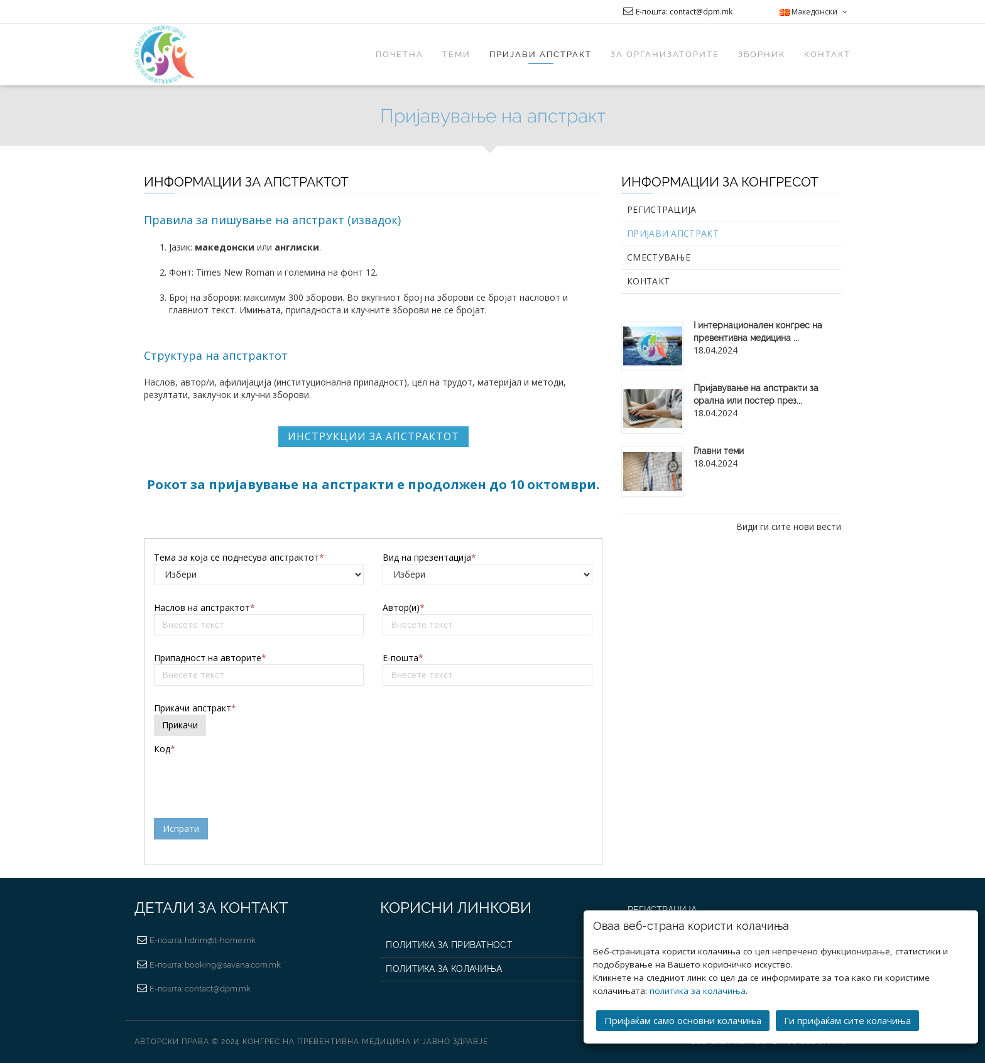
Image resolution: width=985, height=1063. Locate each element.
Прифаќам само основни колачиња (682, 1020)
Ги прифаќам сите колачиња (847, 1020)
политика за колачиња (698, 990)
